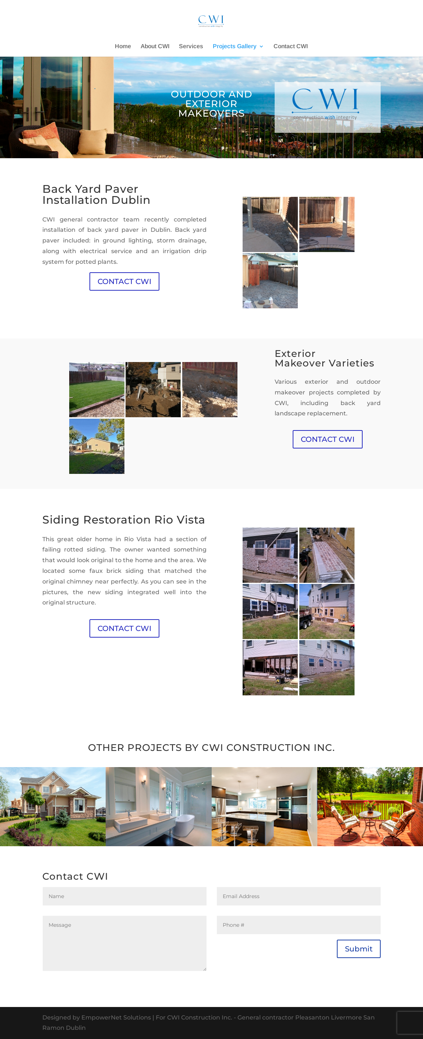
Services (191, 46)
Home (123, 46)
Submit (359, 948)
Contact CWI (291, 46)
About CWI (155, 46)
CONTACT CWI (124, 281)
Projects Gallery (235, 46)
